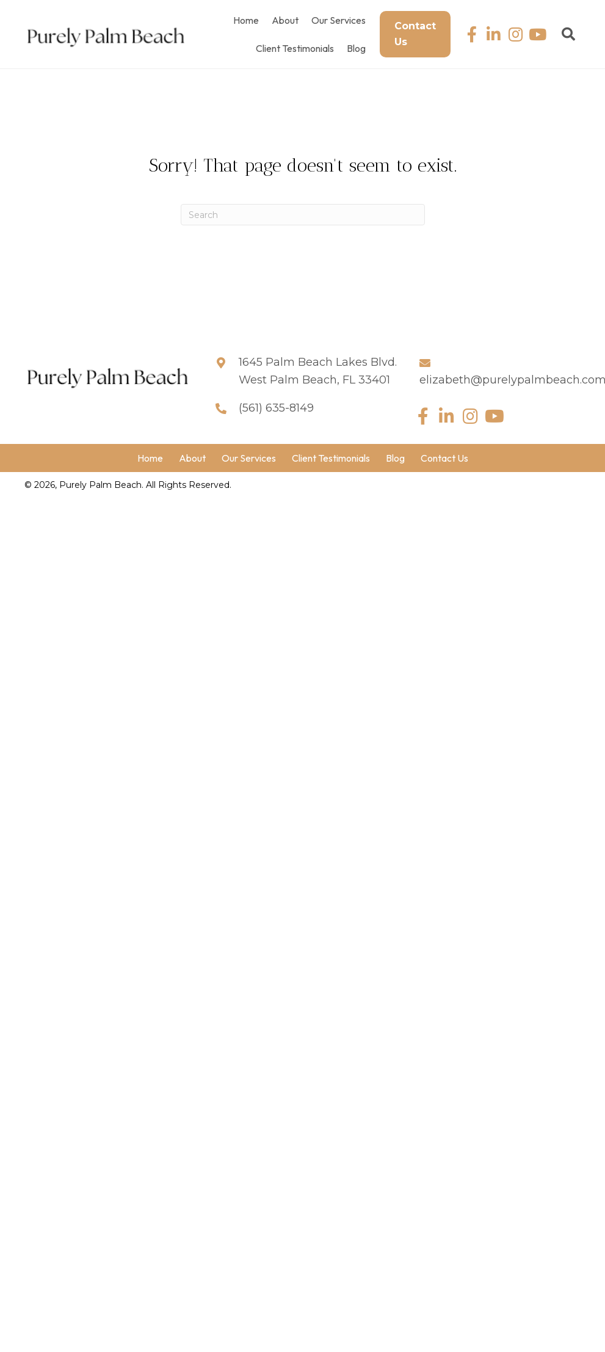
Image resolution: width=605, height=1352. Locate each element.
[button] (471, 34)
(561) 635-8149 (276, 408)
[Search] (303, 214)
